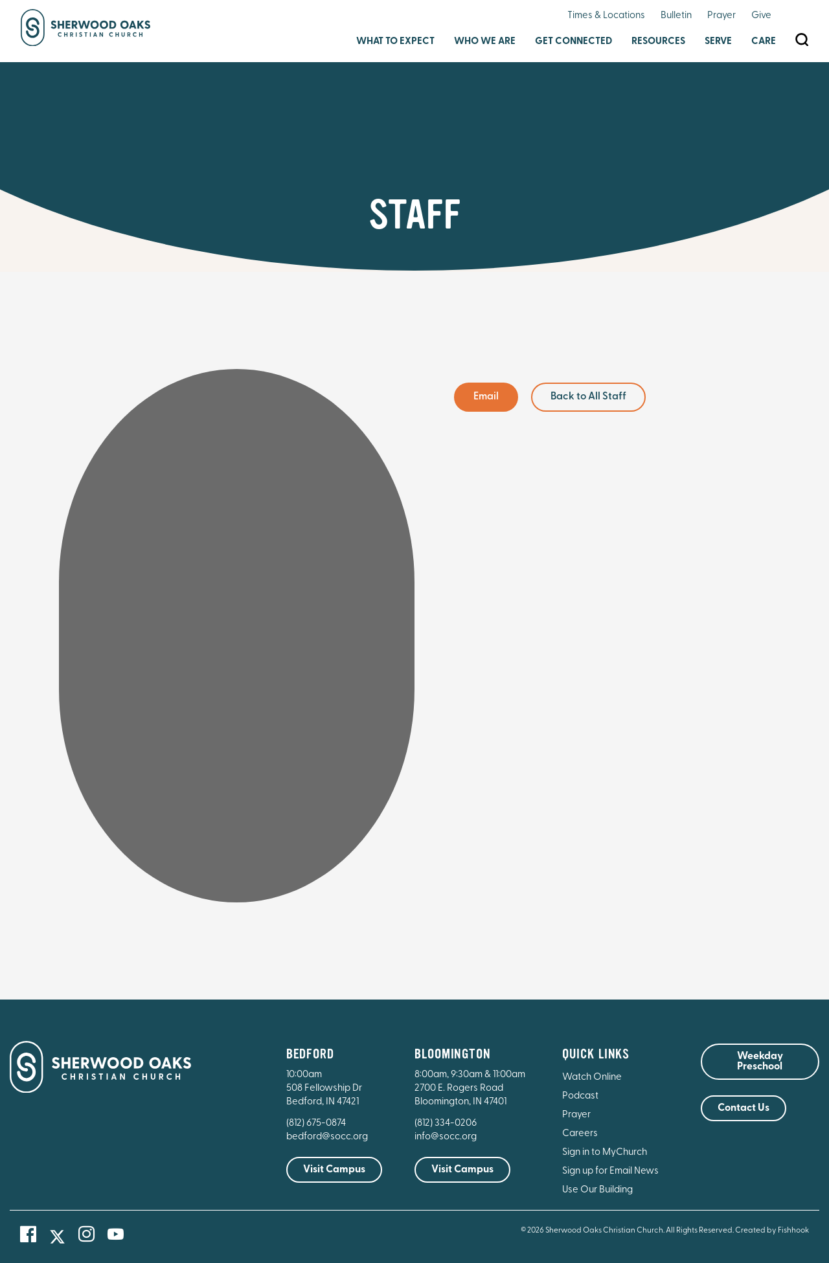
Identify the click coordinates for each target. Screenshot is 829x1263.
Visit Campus (334, 1170)
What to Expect (395, 42)
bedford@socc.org (327, 1137)
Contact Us (743, 1108)
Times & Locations (606, 16)
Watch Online (592, 1077)
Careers (580, 1134)
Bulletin (676, 16)
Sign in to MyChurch (604, 1152)
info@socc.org (445, 1137)
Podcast (580, 1096)
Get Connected (573, 42)
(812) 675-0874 (317, 1123)
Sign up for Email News (610, 1171)
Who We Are (485, 42)
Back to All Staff (588, 397)
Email (486, 397)
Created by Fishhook (772, 1231)
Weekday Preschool (760, 1061)
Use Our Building (597, 1190)
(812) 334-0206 (445, 1123)
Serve (718, 42)
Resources (658, 42)
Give (761, 16)
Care (763, 42)
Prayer (721, 16)
